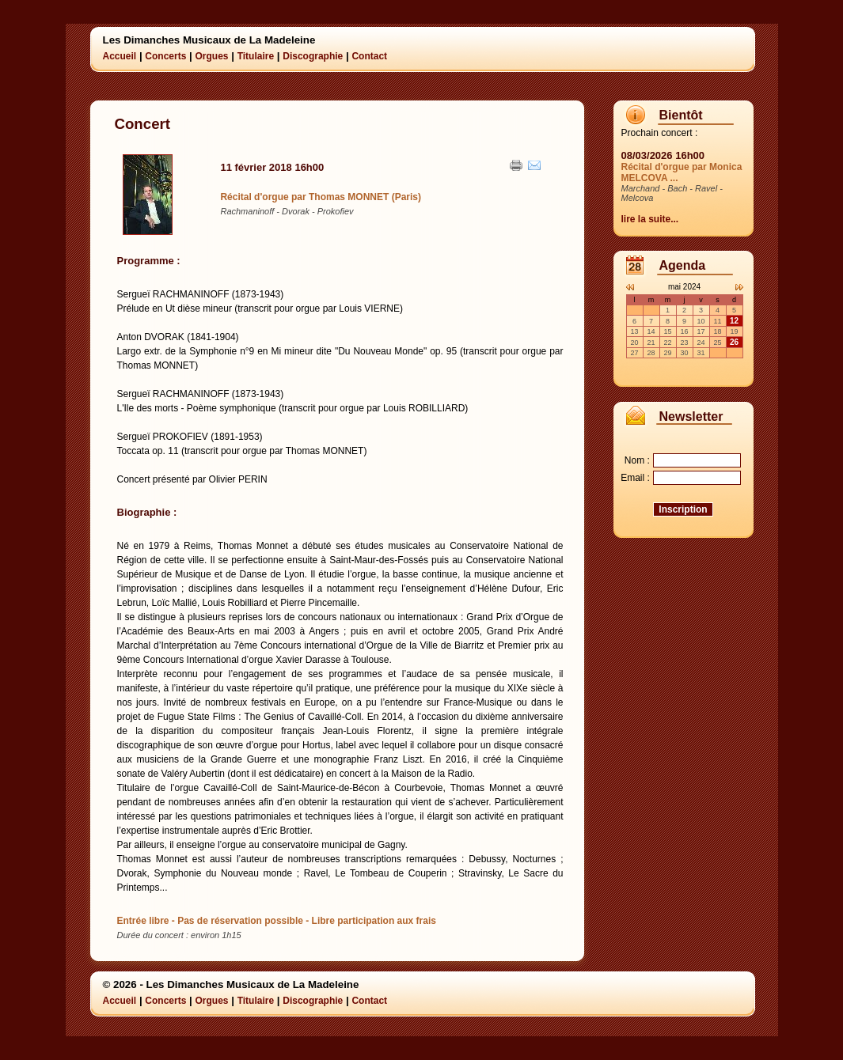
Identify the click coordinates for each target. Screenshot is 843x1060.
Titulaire (255, 56)
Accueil (120, 56)
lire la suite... (650, 219)
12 (734, 320)
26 (734, 342)
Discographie (313, 56)
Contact (369, 56)
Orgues (211, 56)
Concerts (165, 56)
